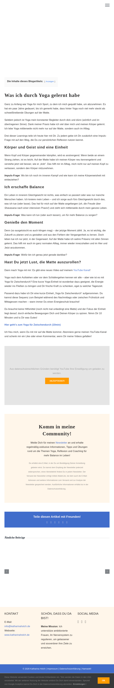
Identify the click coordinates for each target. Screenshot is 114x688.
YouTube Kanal (81, 270)
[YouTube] (82, 622)
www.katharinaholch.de (17, 635)
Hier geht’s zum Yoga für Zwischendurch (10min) (32, 324)
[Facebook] (85, 622)
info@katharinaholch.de (17, 626)
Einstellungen (79, 684)
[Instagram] (78, 622)
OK (103, 680)
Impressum (52, 669)
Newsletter (61, 442)
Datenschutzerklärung (56, 489)
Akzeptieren (57, 381)
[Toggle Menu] (107, 5)
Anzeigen (50, 81)
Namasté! (86, 669)
